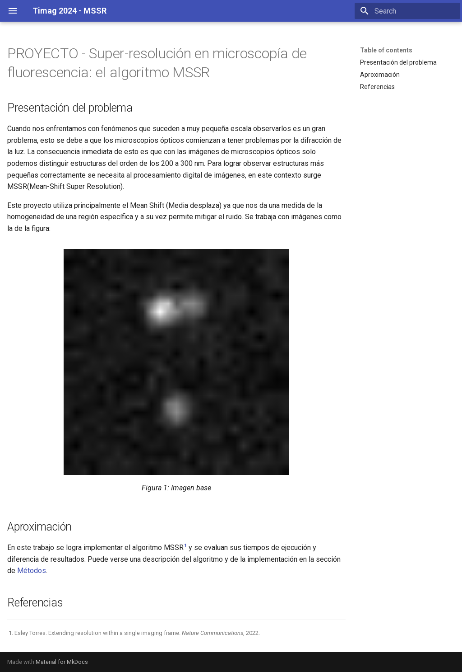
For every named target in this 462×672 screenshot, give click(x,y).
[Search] (407, 11)
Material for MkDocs (62, 661)
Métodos (31, 570)
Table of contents (386, 50)
